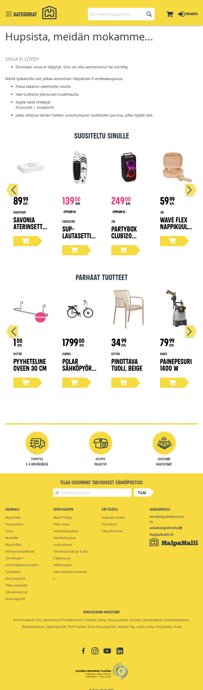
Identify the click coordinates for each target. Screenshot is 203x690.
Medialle (11, 537)
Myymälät (13, 517)
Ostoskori (109, 524)
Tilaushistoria (112, 531)
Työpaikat (13, 571)
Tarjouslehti (14, 524)
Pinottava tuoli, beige (126, 364)
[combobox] (121, 14)
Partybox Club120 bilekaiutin (126, 235)
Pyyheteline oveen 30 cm (30, 364)
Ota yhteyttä (15, 578)
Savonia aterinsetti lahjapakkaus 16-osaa (29, 230)
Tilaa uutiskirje (16, 585)
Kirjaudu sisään (113, 517)
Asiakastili (45, 107)
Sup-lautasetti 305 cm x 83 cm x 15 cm (78, 239)
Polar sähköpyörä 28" (78, 367)
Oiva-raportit (15, 598)
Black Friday (62, 517)
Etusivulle (24, 107)
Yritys (9, 531)
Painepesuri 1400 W (176, 364)
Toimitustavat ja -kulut (70, 551)
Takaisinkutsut (16, 592)
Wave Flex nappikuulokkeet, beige (177, 226)
